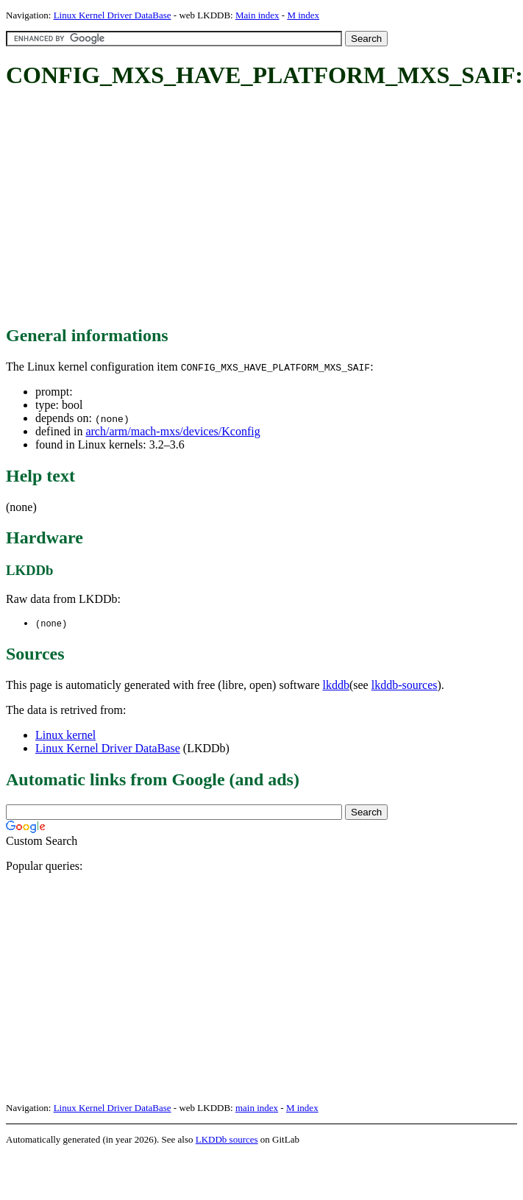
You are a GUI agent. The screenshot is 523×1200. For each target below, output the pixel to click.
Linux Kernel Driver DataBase (112, 15)
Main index (257, 15)
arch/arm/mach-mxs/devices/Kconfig (172, 431)
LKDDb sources (227, 1140)
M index (303, 15)
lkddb (336, 685)
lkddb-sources (404, 685)
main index (256, 1108)
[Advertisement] (198, 208)
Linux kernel (65, 735)
